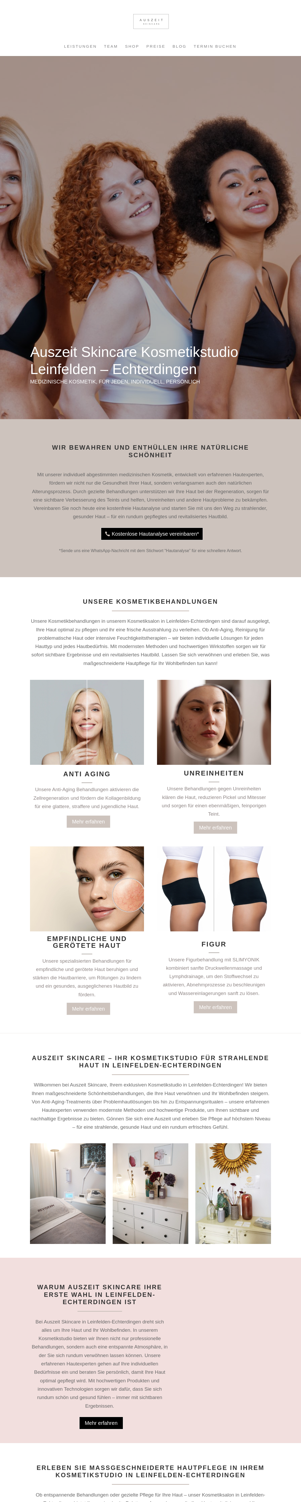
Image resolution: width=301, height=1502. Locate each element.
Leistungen (80, 46)
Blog (180, 46)
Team (111, 46)
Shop (132, 46)
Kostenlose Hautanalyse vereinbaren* (155, 534)
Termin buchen (215, 46)
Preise (155, 46)
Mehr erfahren (88, 822)
